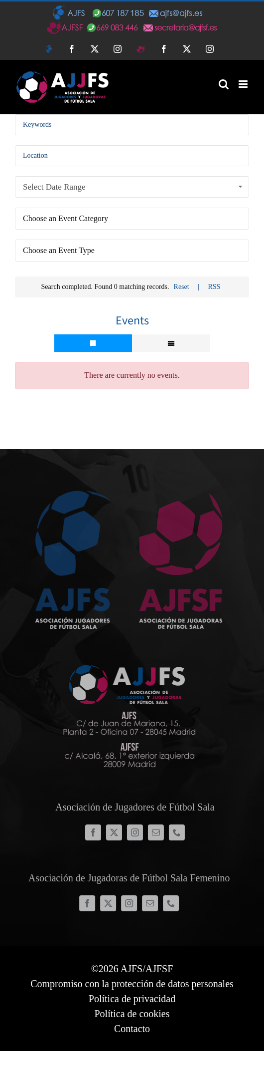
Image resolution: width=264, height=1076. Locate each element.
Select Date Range (134, 187)
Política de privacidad (132, 998)
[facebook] (97, 832)
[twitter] (118, 832)
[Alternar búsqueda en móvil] (224, 84)
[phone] (181, 832)
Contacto (132, 1028)
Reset (181, 286)
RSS (214, 286)
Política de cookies (131, 1013)
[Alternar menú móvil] (244, 84)
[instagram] (139, 832)
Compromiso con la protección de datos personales (132, 983)
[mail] (160, 832)
